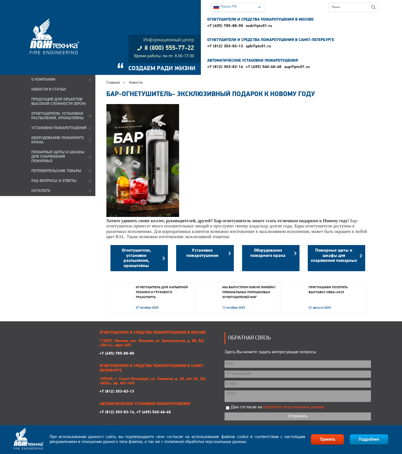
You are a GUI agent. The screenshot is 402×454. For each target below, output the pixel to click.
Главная (113, 83)
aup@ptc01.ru (297, 67)
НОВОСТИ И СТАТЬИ (48, 90)
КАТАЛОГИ (40, 191)
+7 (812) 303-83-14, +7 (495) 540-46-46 (135, 412)
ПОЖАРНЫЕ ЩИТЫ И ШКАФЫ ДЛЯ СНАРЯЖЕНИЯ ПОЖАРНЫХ (57, 156)
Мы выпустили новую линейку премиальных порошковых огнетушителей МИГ (249, 292)
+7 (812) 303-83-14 (225, 67)
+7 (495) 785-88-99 (225, 26)
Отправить (297, 416)
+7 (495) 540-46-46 (263, 67)
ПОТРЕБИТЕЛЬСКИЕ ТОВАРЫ (56, 171)
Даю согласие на (277, 407)
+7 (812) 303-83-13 (225, 46)
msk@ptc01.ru (259, 26)
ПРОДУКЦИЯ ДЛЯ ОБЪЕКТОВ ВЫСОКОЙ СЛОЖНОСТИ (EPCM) (58, 101)
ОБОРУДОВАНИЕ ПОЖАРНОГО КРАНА (57, 140)
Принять (327, 439)
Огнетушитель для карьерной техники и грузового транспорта (162, 292)
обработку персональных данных (293, 407)
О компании (43, 80)
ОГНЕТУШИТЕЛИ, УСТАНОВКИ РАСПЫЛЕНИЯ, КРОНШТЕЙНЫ (57, 116)
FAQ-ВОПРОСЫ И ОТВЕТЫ (53, 181)
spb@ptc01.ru (258, 46)
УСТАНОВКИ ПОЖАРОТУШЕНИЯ (59, 128)
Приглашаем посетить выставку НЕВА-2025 (328, 290)
